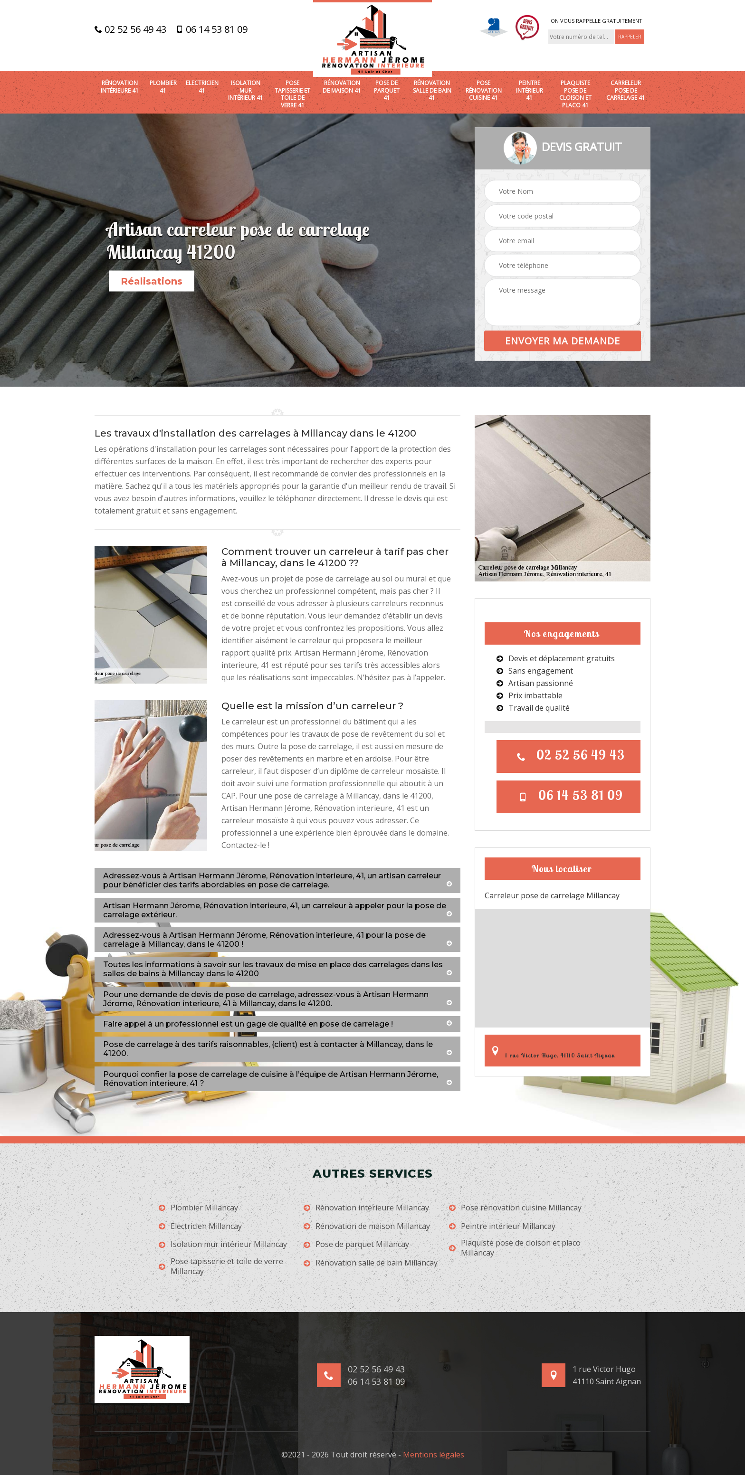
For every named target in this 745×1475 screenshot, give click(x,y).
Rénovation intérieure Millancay (366, 1208)
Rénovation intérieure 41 (120, 86)
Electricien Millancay (200, 1226)
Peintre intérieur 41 (529, 90)
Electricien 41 (202, 86)
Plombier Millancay (198, 1208)
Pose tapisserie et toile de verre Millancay (221, 1266)
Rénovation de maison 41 (342, 86)
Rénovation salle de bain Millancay (371, 1263)
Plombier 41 (163, 86)
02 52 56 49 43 (130, 29)
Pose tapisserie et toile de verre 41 (292, 94)
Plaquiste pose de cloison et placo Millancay (515, 1248)
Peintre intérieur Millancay (502, 1226)
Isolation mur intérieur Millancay (223, 1244)
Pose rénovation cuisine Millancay (515, 1208)
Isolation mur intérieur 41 (245, 90)
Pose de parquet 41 (387, 90)
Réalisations (151, 281)
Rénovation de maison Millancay (367, 1226)
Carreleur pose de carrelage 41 (625, 90)
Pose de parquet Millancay (356, 1244)
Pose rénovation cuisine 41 (484, 90)
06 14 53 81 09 (212, 29)
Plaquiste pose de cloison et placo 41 (575, 94)
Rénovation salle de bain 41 (432, 90)
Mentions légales (433, 1454)
